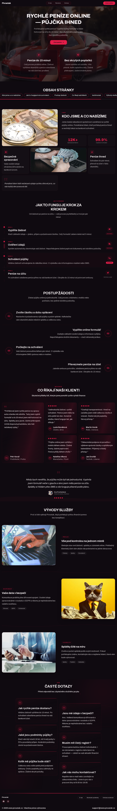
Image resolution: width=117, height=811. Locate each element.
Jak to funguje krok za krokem (37, 95)
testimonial (96, 95)
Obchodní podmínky (93, 797)
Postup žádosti (60, 95)
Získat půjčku (109, 3)
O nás (50, 3)
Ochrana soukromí (108, 797)
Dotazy (66, 3)
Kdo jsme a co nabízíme (11, 95)
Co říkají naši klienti (79, 95)
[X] (3, 801)
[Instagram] (8, 801)
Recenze (58, 3)
